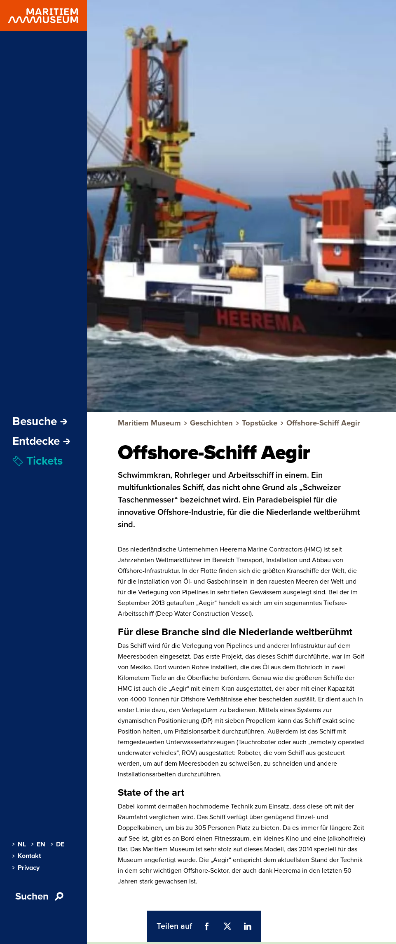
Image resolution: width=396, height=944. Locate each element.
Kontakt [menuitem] (26, 856)
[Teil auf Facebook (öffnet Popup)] (207, 926)
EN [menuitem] (38, 844)
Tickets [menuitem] (37, 461)
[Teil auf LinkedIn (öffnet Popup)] (248, 926)
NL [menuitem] (19, 844)
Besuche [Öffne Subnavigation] (39, 421)
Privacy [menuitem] (26, 868)
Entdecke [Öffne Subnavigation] (41, 441)
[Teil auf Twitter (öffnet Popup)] (227, 926)
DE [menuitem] (57, 844)
